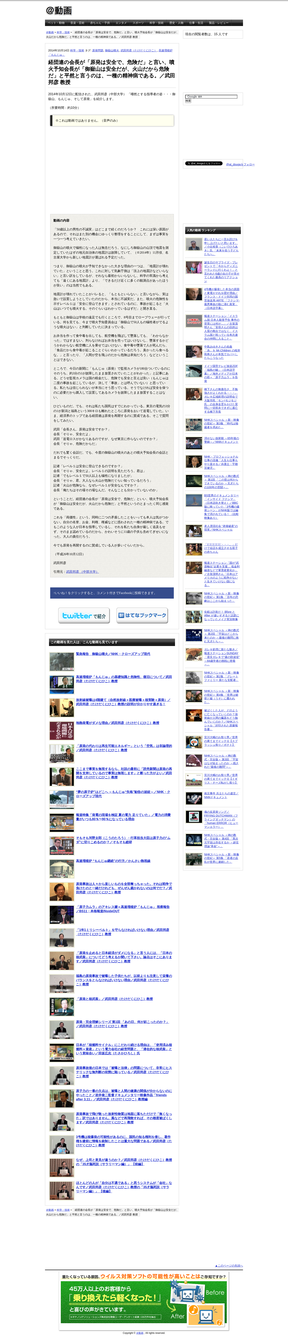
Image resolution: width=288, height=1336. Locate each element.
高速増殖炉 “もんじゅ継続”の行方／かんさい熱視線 (99, 869)
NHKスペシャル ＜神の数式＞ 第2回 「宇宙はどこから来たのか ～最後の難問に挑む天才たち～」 (212, 635)
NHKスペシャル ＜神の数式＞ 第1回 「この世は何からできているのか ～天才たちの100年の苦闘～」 (212, 481)
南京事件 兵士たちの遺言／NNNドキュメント (212, 798)
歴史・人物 (176, 22)
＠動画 (50, 32)
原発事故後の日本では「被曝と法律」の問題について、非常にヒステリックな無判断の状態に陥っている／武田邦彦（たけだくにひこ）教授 (110, 1076)
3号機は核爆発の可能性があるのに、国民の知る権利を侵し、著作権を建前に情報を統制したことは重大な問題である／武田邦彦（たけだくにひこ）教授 (110, 1145)
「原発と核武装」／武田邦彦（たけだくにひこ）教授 (101, 1007)
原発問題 (97, 50)
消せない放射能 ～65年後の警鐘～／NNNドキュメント (212, 443)
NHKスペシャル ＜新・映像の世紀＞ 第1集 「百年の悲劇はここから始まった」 (212, 598)
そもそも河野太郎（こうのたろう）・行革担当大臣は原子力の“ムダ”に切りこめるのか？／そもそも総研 (109, 846)
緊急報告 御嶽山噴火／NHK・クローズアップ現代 (99, 662)
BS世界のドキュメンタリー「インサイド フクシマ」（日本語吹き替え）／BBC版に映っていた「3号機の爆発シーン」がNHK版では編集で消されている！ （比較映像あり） (212, 506)
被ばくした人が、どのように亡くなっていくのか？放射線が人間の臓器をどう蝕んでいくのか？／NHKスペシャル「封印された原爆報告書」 (211, 720)
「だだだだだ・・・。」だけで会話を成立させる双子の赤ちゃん (211, 549)
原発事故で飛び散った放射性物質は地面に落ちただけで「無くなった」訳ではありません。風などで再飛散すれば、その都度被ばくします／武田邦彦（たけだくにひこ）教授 (110, 1122)
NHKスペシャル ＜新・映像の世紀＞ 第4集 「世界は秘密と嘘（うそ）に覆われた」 (212, 696)
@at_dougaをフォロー (240, 164)
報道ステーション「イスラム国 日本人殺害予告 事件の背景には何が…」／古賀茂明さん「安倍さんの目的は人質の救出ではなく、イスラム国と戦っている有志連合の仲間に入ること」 (212, 327)
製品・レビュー (219, 22)
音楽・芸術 (77, 22)
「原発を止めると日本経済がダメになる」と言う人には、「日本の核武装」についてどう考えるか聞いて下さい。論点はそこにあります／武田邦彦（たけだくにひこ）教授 (110, 961)
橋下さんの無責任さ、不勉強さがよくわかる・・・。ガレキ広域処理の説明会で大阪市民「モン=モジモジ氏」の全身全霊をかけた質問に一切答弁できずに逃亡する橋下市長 (211, 400)
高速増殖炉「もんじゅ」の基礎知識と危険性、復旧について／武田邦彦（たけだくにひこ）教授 (110, 685)
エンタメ (121, 22)
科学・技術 (157, 22)
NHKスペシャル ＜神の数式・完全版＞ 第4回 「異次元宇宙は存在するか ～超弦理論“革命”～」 (212, 840)
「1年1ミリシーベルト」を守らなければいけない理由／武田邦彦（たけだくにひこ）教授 (109, 938)
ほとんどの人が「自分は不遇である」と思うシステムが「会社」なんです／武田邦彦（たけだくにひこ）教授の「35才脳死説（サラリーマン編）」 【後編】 (110, 1191)
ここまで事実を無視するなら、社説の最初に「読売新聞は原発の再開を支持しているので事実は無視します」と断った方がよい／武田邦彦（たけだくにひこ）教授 (110, 777)
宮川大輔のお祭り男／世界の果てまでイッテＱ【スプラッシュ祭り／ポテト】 (211, 742)
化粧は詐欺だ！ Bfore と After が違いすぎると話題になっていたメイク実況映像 (212, 617)
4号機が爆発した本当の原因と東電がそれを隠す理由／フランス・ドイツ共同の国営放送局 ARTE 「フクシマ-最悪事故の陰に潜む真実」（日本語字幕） (212, 298)
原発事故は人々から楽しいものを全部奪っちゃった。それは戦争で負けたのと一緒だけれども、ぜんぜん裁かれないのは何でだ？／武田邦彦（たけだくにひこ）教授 (110, 892)
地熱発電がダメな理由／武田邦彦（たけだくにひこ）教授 (104, 731)
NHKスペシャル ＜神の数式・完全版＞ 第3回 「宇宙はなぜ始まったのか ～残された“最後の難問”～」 (212, 761)
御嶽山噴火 (112, 50)
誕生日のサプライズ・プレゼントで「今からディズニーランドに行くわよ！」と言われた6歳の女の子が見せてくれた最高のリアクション (212, 272)
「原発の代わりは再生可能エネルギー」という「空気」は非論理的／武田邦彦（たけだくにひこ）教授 (110, 754)
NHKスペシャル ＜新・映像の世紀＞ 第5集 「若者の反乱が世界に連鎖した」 (212, 859)
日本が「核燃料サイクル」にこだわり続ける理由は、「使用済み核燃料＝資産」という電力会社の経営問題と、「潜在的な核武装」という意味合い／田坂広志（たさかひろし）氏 (110, 1053)
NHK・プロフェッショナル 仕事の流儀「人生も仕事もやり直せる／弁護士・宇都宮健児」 (211, 462)
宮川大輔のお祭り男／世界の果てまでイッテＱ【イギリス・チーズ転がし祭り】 (211, 780)
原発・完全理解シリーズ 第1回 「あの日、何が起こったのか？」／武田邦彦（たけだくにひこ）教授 (109, 1030)
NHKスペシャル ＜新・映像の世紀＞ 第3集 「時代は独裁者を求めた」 (212, 425)
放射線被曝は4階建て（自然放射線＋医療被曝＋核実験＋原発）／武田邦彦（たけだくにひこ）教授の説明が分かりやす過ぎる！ (110, 708)
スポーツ (138, 22)
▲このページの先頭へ (229, 1265)
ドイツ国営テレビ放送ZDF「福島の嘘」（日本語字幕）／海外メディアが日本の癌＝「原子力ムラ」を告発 (211, 373)
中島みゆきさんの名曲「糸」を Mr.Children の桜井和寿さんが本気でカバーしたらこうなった (212, 352)
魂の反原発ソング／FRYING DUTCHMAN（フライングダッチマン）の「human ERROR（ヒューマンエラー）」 (211, 819)
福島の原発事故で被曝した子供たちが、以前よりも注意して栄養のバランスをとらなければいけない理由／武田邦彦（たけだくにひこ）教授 (110, 984)
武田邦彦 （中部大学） (82, 571)
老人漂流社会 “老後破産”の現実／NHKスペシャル (211, 531)
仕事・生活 (196, 22)
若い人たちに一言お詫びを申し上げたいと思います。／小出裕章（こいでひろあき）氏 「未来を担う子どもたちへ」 (212, 246)
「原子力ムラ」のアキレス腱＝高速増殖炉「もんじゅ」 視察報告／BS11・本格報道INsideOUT (109, 915)
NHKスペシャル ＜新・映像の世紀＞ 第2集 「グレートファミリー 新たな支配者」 (212, 677)
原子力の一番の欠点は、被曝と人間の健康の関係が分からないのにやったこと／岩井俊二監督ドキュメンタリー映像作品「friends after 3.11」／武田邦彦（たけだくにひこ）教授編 (110, 1099)
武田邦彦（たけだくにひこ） (139, 50)
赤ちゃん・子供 (100, 22)
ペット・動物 (56, 22)
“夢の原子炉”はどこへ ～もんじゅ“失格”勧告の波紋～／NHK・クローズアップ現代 (109, 800)
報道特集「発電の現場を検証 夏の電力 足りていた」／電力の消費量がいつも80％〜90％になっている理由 (110, 823)
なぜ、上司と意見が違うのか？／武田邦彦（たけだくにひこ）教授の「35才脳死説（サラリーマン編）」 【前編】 (110, 1168)
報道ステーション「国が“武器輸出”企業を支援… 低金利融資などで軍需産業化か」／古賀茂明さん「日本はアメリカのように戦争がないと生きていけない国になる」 (212, 574)
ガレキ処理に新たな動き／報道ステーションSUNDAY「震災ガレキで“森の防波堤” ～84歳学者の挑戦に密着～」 (212, 657)
